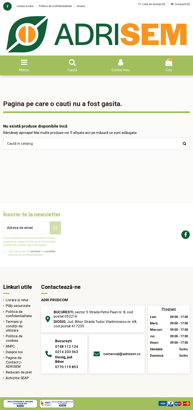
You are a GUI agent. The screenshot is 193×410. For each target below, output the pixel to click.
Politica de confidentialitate (56, 6)
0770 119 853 (66, 367)
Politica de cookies (14, 338)
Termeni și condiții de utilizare (14, 325)
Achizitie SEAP (17, 378)
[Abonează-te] (55, 227)
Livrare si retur (25, 6)
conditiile (49, 251)
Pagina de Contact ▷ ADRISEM (14, 362)
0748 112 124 (66, 346)
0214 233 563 (66, 352)
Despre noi (14, 352)
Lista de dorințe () (152, 4)
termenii (35, 251)
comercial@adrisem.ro (121, 354)
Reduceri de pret (19, 372)
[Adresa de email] (26, 227)
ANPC (10, 346)
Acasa (81, 6)
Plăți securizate (18, 306)
